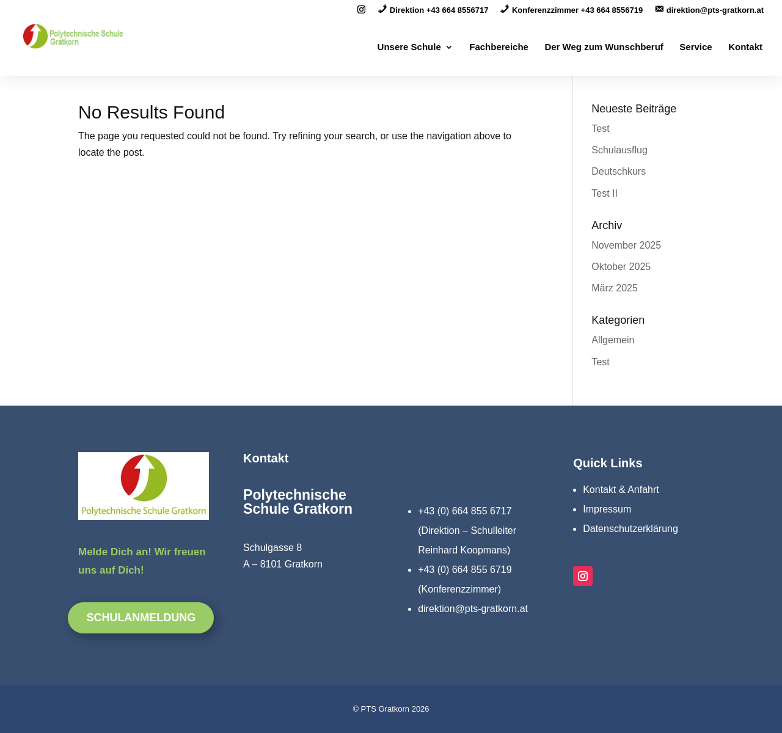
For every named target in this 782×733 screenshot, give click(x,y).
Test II (604, 193)
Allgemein (612, 340)
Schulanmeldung (141, 617)
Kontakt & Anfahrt (621, 489)
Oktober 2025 (621, 266)
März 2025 (614, 288)
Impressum (607, 509)
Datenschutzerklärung (630, 528)
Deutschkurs (618, 171)
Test (600, 128)
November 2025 (626, 245)
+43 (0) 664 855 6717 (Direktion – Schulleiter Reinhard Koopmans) (467, 530)
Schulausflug (619, 150)
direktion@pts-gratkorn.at (473, 609)
